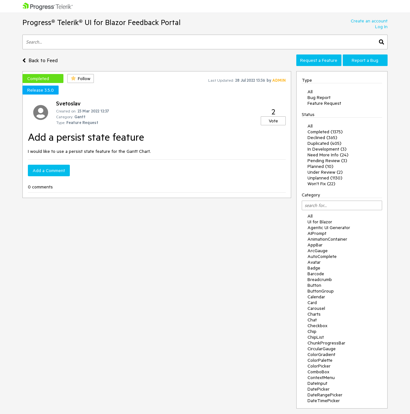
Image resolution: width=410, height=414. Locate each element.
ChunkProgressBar (326, 343)
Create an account (369, 21)
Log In (381, 26)
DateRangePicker (325, 395)
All (310, 92)
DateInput (317, 383)
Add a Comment (49, 170)
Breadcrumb (320, 279)
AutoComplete (322, 256)
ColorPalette (320, 360)
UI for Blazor (320, 222)
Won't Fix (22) (321, 183)
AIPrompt (317, 233)
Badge (314, 268)
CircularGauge (322, 349)
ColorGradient (321, 354)
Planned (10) (320, 166)
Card (312, 302)
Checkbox (317, 325)
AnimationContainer (327, 239)
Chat (312, 320)
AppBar (315, 245)
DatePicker (319, 389)
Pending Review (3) (327, 160)
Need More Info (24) (328, 155)
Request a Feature (318, 60)
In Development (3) (327, 149)
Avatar (314, 262)
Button (314, 285)
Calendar (316, 297)
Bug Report (319, 97)
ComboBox (318, 372)
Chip (312, 331)
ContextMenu (321, 377)
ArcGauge (318, 250)
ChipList (316, 337)
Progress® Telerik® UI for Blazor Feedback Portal (101, 22)
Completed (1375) (325, 132)
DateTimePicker (324, 400)
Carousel (316, 308)
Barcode (316, 274)
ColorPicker (319, 366)
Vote (273, 121)
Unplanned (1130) (325, 178)
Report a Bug (365, 60)
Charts (314, 314)
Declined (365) (322, 137)
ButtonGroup (321, 291)
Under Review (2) (325, 172)
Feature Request (324, 103)
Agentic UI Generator (329, 227)
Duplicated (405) (324, 143)
